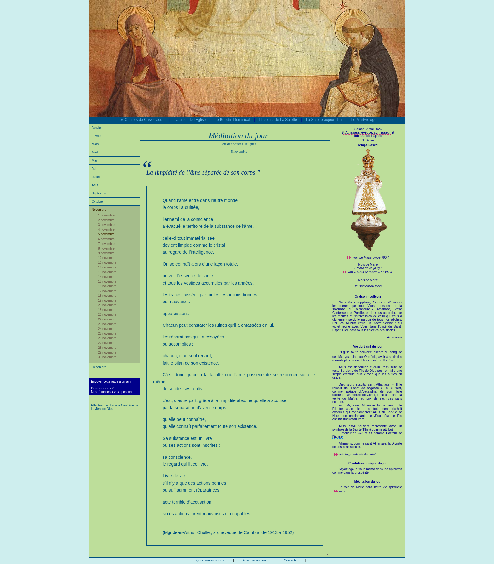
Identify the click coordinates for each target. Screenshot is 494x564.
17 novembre (107, 291)
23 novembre (107, 324)
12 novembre (107, 267)
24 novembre (107, 329)
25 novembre (107, 333)
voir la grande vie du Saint (357, 454)
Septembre (99, 193)
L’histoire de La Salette (278, 120)
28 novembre (107, 347)
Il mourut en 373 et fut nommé (362, 433)
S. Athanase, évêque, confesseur (366, 132)
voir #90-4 (371, 257)
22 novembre (107, 319)
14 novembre (107, 277)
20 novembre (107, 305)
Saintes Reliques (244, 144)
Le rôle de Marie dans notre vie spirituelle (370, 487)
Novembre (99, 209)
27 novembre (107, 343)
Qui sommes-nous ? (210, 560)
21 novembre (107, 314)
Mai (94, 160)
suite (342, 491)
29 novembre (107, 352)
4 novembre (106, 229)
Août (95, 185)
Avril (95, 152)
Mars (95, 144)
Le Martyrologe (363, 120)
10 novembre (107, 258)
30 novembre (107, 357)
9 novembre (106, 253)
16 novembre (107, 286)
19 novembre (107, 300)
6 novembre (106, 239)
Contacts (290, 560)
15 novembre (107, 281)
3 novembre (106, 225)
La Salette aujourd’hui (324, 120)
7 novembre (106, 243)
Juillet (96, 177)
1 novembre (106, 215)
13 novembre (107, 272)
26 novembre (107, 338)
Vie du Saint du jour (368, 346)
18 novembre (107, 295)
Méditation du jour (368, 481)
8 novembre (106, 248)
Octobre (97, 201)
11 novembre (107, 262)
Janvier (97, 127)
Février (96, 136)
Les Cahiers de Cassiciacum (141, 120)
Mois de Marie (368, 280)
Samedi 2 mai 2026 (368, 129)
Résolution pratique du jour (368, 463)
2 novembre (106, 220)
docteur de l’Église (368, 136)
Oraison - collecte (368, 296)
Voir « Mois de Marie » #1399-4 (370, 271)
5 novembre (106, 234)
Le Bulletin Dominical (232, 120)
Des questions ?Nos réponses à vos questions (112, 390)
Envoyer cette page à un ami (111, 381)
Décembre (99, 367)
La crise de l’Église (190, 120)
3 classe (368, 140)
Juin (94, 168)
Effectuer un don (254, 560)
